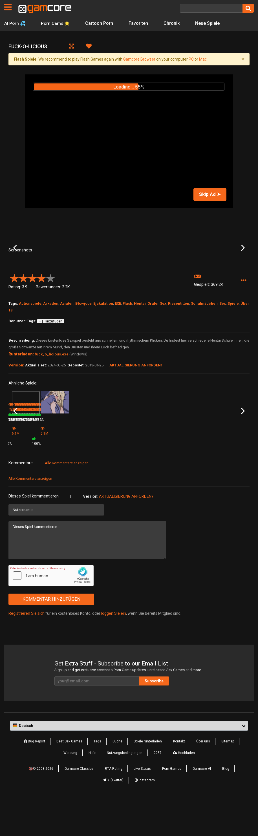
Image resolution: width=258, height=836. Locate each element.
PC (191, 59)
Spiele (233, 347)
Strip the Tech (180, 471)
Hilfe (92, 789)
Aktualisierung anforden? (126, 532)
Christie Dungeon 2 (145, 471)
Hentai (140, 347)
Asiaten (67, 347)
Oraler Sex (156, 347)
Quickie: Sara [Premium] (229, 471)
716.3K (138, 478)
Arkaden (50, 347)
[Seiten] (8, 7)
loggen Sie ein (113, 649)
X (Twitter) (113, 817)
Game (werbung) (102, 472)
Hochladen (184, 789)
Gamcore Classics (79, 805)
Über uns (203, 778)
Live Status (142, 805)
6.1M (96, 480)
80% (41, 478)
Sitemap (227, 778)
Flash (127, 347)
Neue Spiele (209, 23)
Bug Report (34, 778)
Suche (117, 778)
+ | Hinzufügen (50, 365)
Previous (15, 269)
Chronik (173, 23)
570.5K (57, 478)
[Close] (242, 59)
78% (163, 478)
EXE (118, 347)
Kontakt (179, 778)
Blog (225, 805)
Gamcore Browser (139, 59)
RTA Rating (113, 805)
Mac (203, 59)
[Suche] (211, 8)
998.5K (178, 478)
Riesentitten (178, 347)
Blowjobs (83, 347)
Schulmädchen (204, 347)
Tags (97, 778)
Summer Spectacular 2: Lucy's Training (26, 471)
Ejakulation (103, 347)
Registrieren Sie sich (26, 649)
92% (203, 478)
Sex (222, 347)
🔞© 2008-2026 (41, 805)
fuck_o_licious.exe (52, 397)
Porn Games (171, 805)
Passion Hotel (60, 471)
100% (121, 480)
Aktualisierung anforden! (135, 408)
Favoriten (140, 23)
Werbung (70, 789)
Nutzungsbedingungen (124, 789)
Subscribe (154, 717)
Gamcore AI (202, 805)
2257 (158, 789)
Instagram (145, 817)
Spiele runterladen (148, 778)
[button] (243, 324)
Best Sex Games (69, 778)
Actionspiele (30, 347)
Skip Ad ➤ (210, 194)
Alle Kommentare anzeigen (67, 499)
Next (243, 269)
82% (82, 478)
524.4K (219, 478)
